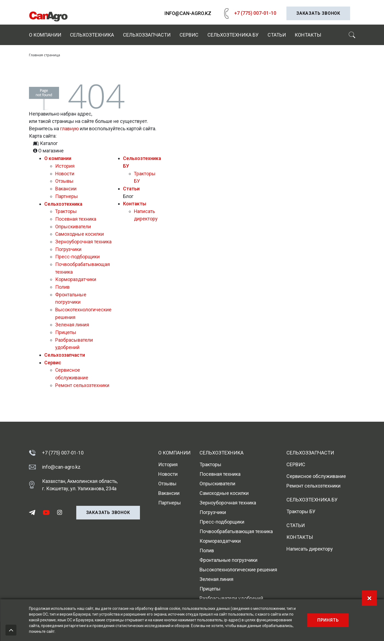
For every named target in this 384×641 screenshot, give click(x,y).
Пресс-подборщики (77, 261)
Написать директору (309, 549)
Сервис (189, 35)
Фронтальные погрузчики (228, 560)
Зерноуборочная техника (228, 503)
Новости (65, 172)
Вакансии (66, 187)
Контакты (308, 35)
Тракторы (66, 209)
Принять (328, 620)
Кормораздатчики (75, 283)
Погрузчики (68, 253)
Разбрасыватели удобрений (231, 598)
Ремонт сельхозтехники (82, 386)
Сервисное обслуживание (316, 476)
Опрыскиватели (73, 224)
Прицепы (65, 335)
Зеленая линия (72, 327)
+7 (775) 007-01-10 (249, 13)
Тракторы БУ (300, 512)
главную (69, 128)
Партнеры (66, 194)
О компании (45, 35)
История (65, 165)
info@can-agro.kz (188, 13)
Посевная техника (75, 217)
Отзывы (64, 180)
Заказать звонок (318, 13)
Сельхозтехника (92, 35)
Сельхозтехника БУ (233, 35)
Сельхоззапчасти (147, 35)
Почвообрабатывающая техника (236, 531)
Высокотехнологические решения (238, 570)
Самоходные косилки (79, 231)
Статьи (277, 35)
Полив (62, 290)
